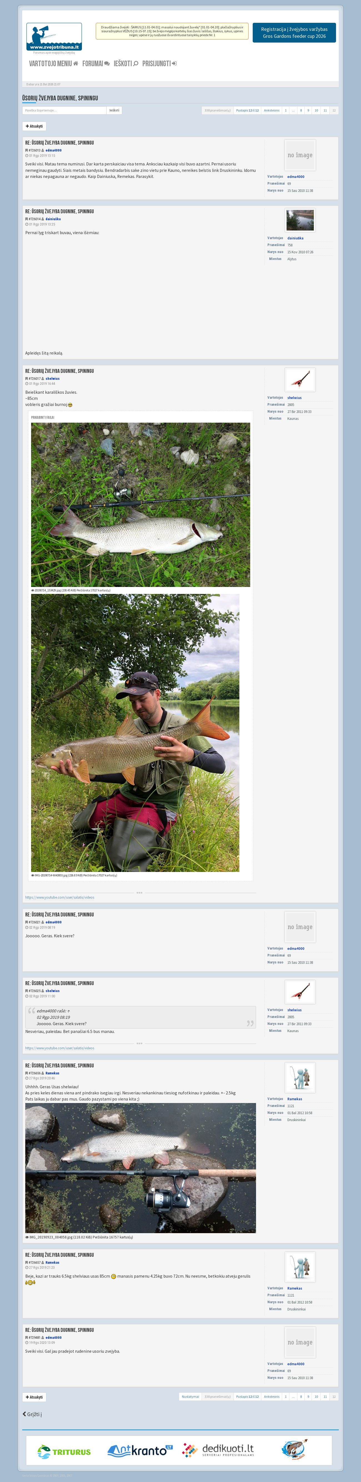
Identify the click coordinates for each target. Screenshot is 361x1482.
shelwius (53, 378)
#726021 (35, 922)
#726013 (35, 150)
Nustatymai (190, 1396)
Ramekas (52, 1073)
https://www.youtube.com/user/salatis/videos (59, 897)
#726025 (35, 991)
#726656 (35, 1073)
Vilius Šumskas (39, 1476)
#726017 (35, 378)
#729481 (35, 1337)
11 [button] (325, 110)
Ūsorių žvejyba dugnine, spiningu (60, 98)
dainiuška (53, 219)
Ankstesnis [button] (271, 110)
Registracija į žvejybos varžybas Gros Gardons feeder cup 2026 (294, 32)
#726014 (35, 219)
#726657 (35, 1262)
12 (334, 110)
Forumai (96, 63)
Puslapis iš (247, 110)
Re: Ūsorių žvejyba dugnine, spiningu (59, 143)
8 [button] (301, 110)
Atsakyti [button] (34, 126)
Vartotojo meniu (53, 63)
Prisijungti (159, 63)
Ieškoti (126, 63)
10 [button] (316, 110)
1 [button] (286, 110)
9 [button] (308, 110)
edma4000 (54, 150)
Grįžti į (32, 1414)
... (293, 110)
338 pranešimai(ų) (218, 110)
